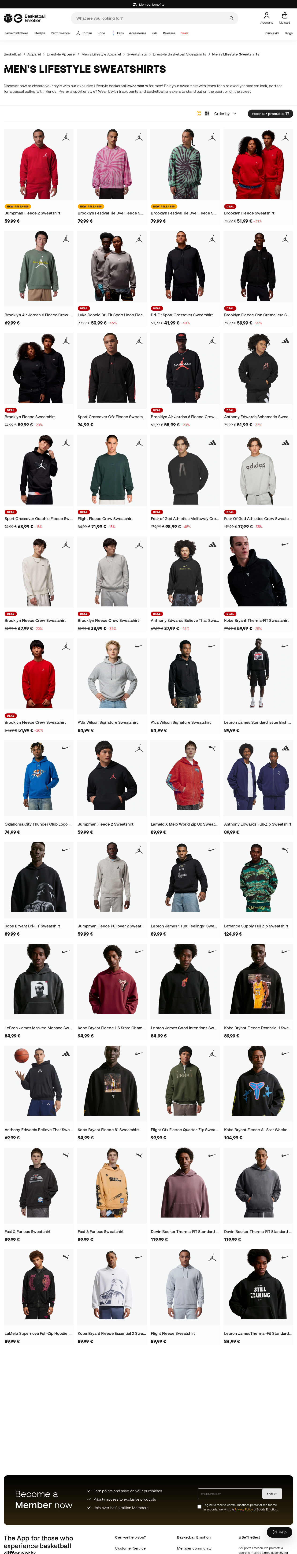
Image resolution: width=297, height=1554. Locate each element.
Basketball (12, 54)
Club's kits (272, 33)
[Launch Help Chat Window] (279, 1532)
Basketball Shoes (16, 33)
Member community (194, 1548)
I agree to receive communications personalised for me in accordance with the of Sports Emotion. (241, 1507)
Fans (117, 33)
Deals (184, 33)
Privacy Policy (244, 1509)
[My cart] (284, 18)
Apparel (34, 54)
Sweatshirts (137, 54)
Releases (169, 33)
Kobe (101, 33)
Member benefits (148, 4)
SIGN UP (272, 1493)
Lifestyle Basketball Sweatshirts (179, 54)
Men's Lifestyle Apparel (101, 54)
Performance (60, 33)
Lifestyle (39, 33)
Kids (154, 33)
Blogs (289, 33)
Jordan (84, 33)
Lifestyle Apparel (61, 54)
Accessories (137, 33)
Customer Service (130, 1548)
